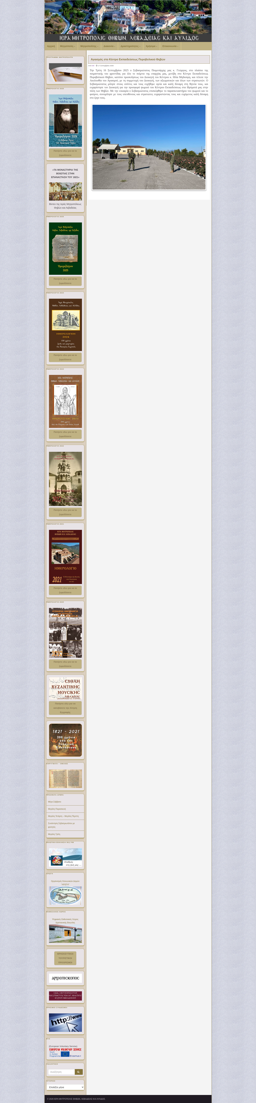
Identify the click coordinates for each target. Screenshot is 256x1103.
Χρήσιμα (151, 46)
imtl (93, 66)
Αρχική (51, 46)
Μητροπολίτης (89, 46)
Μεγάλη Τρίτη (54, 834)
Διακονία (110, 46)
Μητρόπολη (67, 46)
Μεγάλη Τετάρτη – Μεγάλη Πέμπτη (63, 816)
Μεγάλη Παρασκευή (57, 809)
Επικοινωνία (171, 46)
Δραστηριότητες (130, 46)
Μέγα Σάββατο (54, 802)
